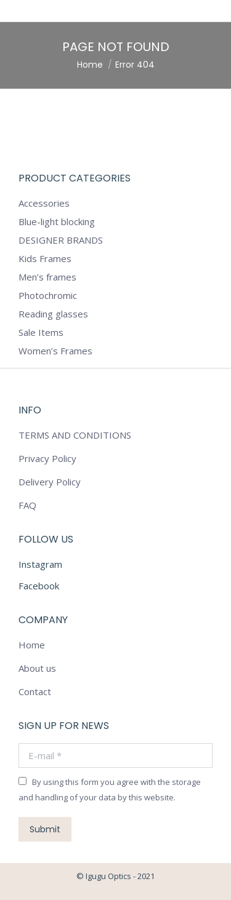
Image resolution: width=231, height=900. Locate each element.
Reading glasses (53, 314)
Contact (34, 691)
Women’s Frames (55, 350)
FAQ (27, 505)
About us (37, 668)
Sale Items (40, 332)
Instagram (40, 564)
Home (31, 645)
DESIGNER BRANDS (60, 240)
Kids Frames (44, 258)
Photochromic (47, 295)
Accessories (44, 203)
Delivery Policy (49, 482)
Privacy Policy (47, 458)
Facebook (38, 585)
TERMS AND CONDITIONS (74, 435)
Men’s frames (47, 277)
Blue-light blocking (56, 221)
